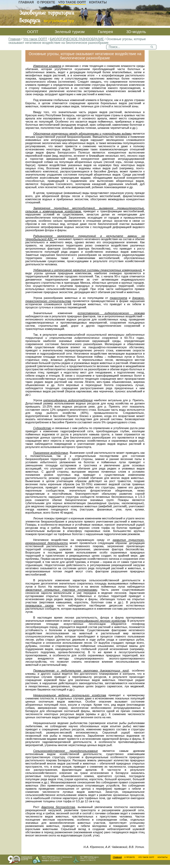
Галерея (105, 31)
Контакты (98, 2)
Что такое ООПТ (72, 2)
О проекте (46, 2)
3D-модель (136, 31)
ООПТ (32, 31)
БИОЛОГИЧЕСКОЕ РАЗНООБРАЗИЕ (77, 39)
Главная (26, 2)
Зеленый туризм (69, 31)
